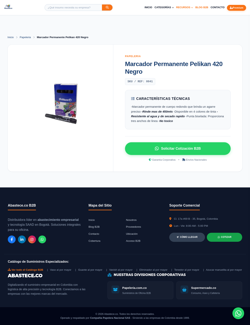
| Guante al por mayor (88, 269)
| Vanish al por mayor (119, 269)
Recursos (184, 7)
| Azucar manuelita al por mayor (222, 269)
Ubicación (132, 233)
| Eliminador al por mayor (152, 269)
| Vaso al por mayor (59, 269)
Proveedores (133, 226)
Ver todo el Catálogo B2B (25, 269)
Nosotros (131, 219)
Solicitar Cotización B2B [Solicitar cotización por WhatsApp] (178, 148)
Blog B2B (201, 7)
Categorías (164, 7)
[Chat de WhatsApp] (238, 313)
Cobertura (94, 240)
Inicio (148, 7)
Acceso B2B (133, 240)
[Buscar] (107, 7)
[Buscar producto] (73, 7)
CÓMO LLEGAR (187, 237)
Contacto (217, 7)
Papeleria (26, 37)
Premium (236, 7)
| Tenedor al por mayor (185, 269)
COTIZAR (224, 237)
